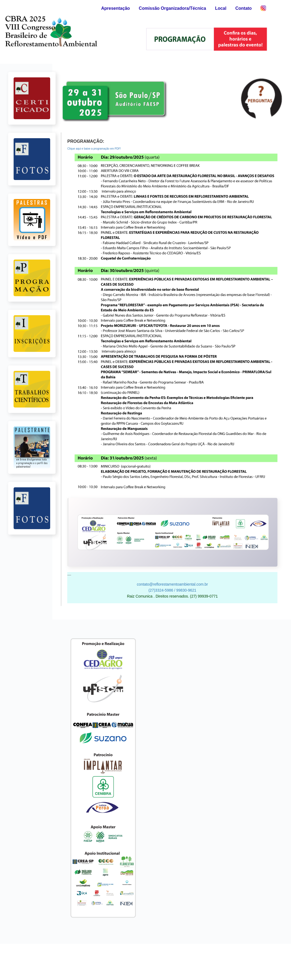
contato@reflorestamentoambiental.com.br (172, 584)
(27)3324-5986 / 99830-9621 (172, 590)
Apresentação (115, 8)
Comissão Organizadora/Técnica (172, 8)
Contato (243, 8)
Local (220, 8)
